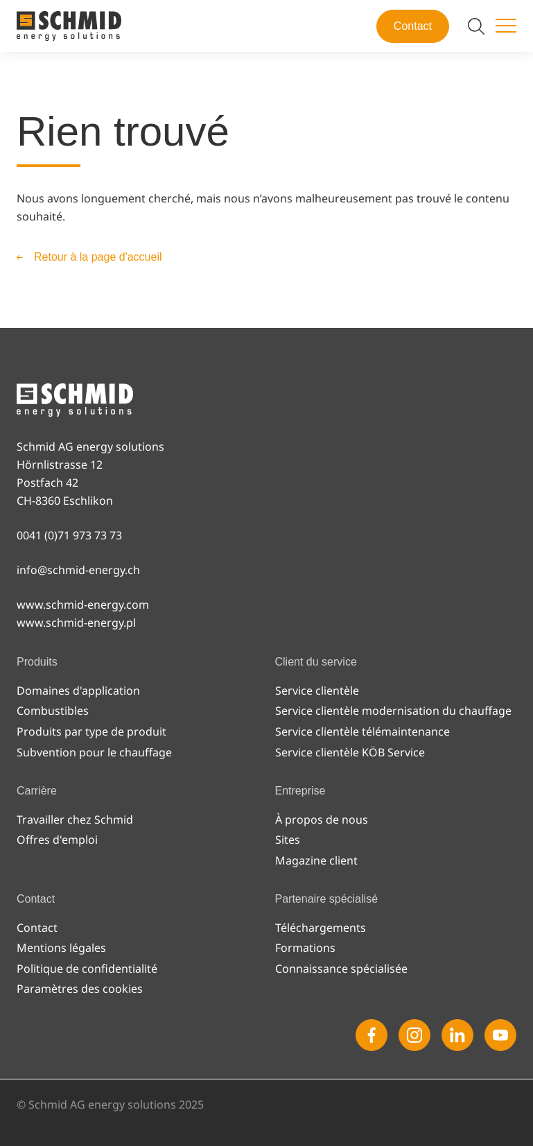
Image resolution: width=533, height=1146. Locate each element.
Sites (287, 839)
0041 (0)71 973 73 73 (69, 535)
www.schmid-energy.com (83, 604)
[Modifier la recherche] (476, 26)
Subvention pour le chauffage (94, 752)
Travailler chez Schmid (75, 819)
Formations (305, 947)
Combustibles (53, 710)
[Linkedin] (457, 1035)
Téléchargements (320, 927)
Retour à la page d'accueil (98, 257)
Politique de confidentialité (87, 968)
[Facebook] (371, 1035)
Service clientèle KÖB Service (350, 752)
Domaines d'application (78, 690)
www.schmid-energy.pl (76, 622)
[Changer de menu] (506, 26)
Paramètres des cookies (80, 988)
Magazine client (316, 860)
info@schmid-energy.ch (78, 570)
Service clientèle (317, 690)
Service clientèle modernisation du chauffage (393, 710)
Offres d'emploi (57, 839)
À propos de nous (321, 819)
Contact (413, 26)
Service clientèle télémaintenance (362, 731)
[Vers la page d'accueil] (69, 26)
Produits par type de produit (91, 731)
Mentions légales (61, 947)
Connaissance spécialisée (341, 968)
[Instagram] (414, 1035)
